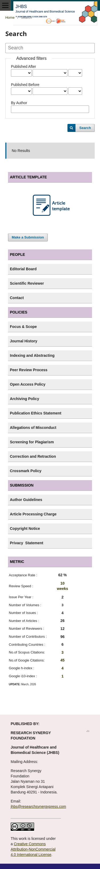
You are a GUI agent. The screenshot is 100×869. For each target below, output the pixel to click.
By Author (19, 103)
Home (10, 17)
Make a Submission (28, 237)
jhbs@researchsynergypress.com (38, 806)
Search (85, 128)
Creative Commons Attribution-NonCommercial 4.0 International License (33, 849)
